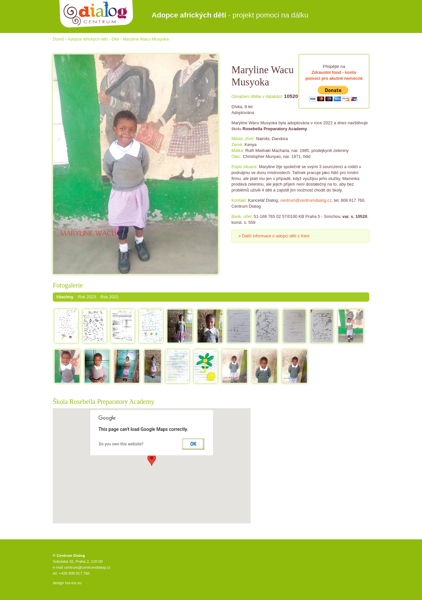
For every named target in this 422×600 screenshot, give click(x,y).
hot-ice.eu (73, 583)
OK (193, 444)
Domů (58, 39)
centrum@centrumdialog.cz (306, 200)
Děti (115, 39)
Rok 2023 (87, 296)
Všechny (65, 296)
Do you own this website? (121, 444)
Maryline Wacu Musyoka (146, 39)
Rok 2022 (110, 296)
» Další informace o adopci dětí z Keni (274, 235)
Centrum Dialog (96, 14)
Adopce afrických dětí (88, 39)
